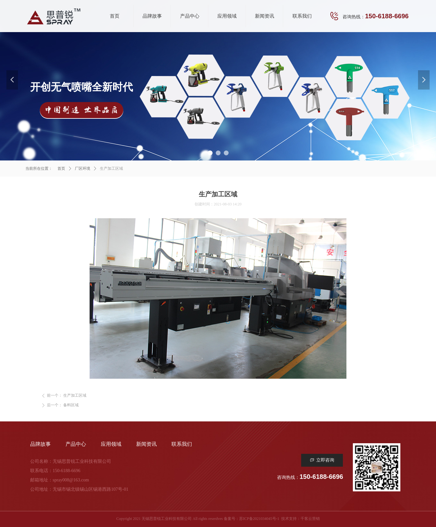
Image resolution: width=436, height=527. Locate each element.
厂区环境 (82, 168)
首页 (61, 168)
